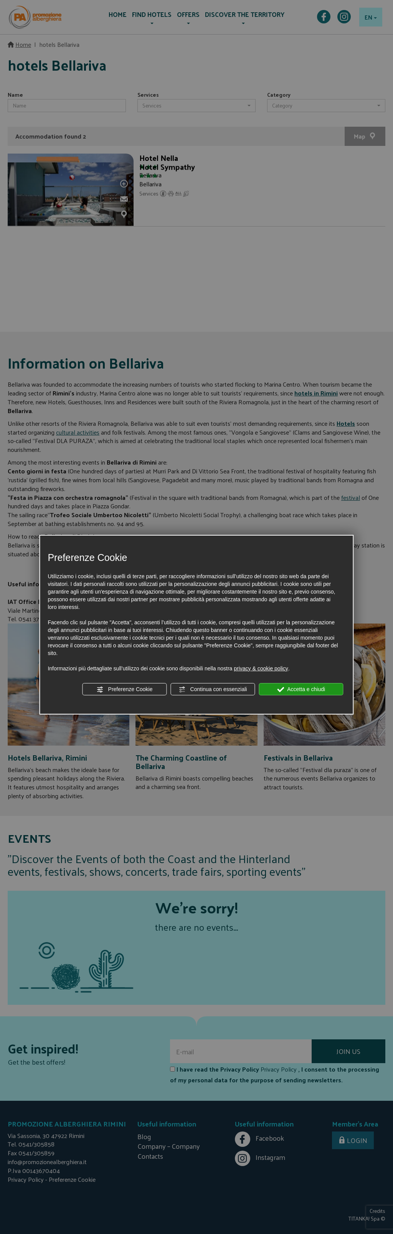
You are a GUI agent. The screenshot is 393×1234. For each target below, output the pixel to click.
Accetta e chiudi (301, 689)
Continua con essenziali (213, 689)
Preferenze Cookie (125, 689)
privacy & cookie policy (261, 668)
